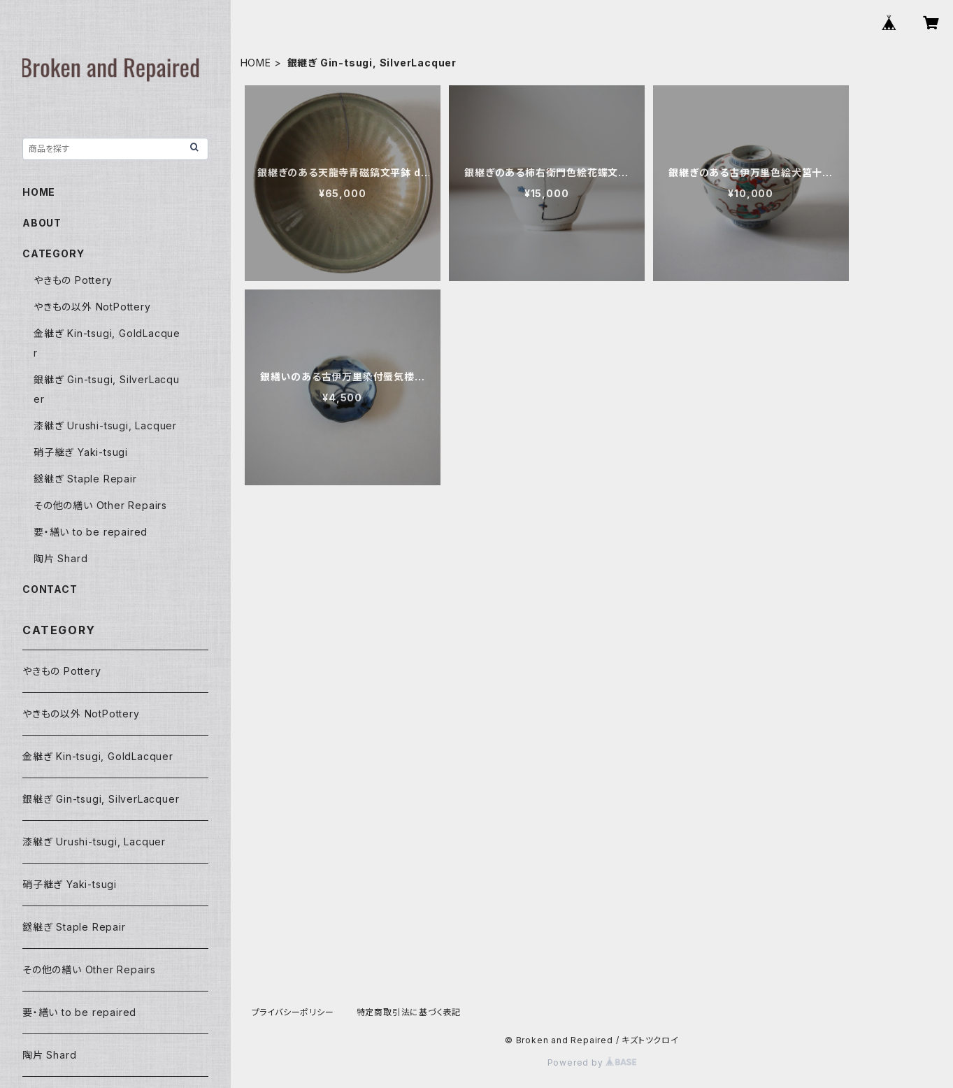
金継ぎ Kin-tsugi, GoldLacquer (97, 756)
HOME (256, 63)
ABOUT (42, 223)
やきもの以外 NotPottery (92, 307)
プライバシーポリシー (293, 1012)
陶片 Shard (60, 558)
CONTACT (50, 589)
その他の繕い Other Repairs (100, 505)
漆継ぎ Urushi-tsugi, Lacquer (105, 425)
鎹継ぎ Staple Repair (85, 479)
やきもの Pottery (73, 280)
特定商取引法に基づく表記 (409, 1012)
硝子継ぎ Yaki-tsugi (81, 452)
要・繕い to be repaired (91, 532)
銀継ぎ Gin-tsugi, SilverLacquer (100, 799)
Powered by (592, 1062)
